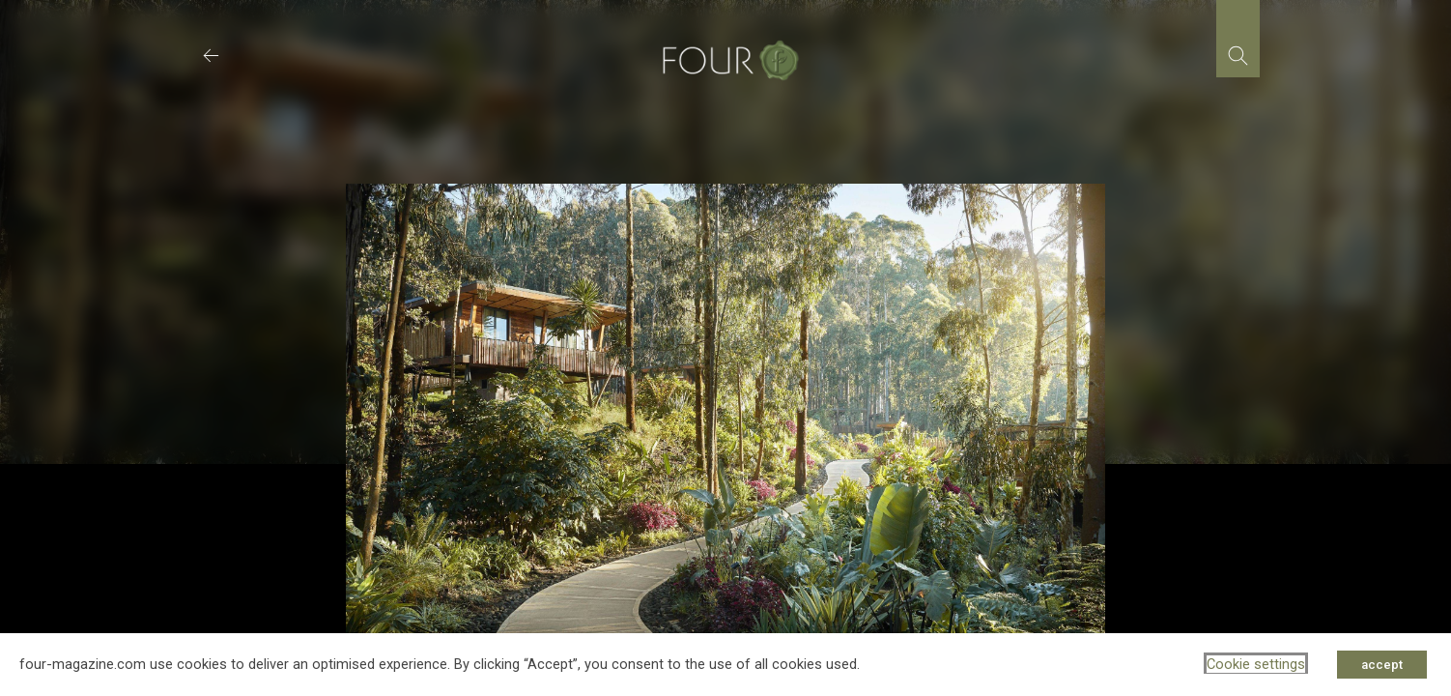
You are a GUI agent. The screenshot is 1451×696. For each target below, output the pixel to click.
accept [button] (1382, 664)
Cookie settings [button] (1256, 664)
